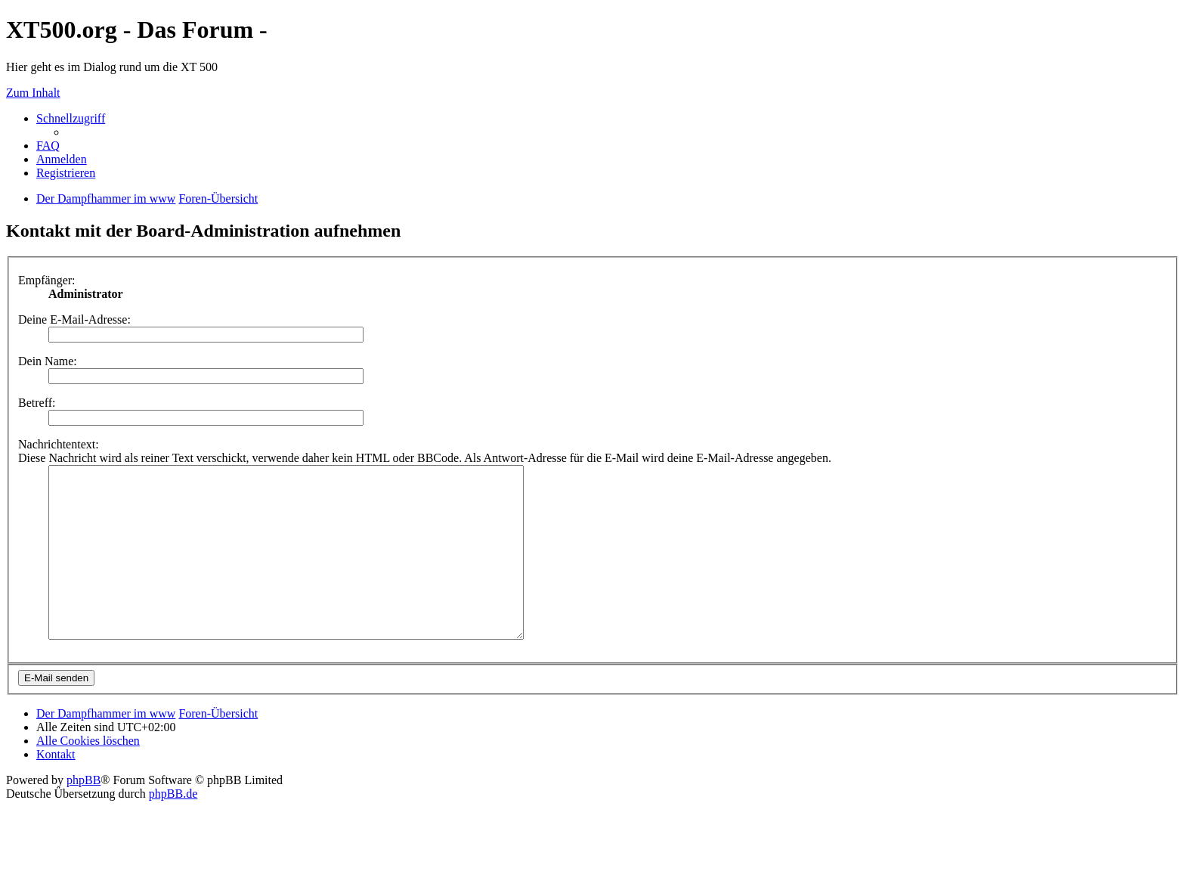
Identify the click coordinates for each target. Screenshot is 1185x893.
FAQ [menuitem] (48, 145)
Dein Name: (47, 361)
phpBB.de (173, 827)
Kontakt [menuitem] (56, 788)
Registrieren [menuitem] (65, 172)
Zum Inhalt (33, 92)
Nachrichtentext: (58, 444)
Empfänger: (47, 280)
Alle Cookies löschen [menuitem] (88, 774)
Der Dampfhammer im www (105, 747)
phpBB (84, 814)
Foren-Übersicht (218, 747)
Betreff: (36, 402)
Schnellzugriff (70, 118)
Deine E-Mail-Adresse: (74, 319)
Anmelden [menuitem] (61, 159)
